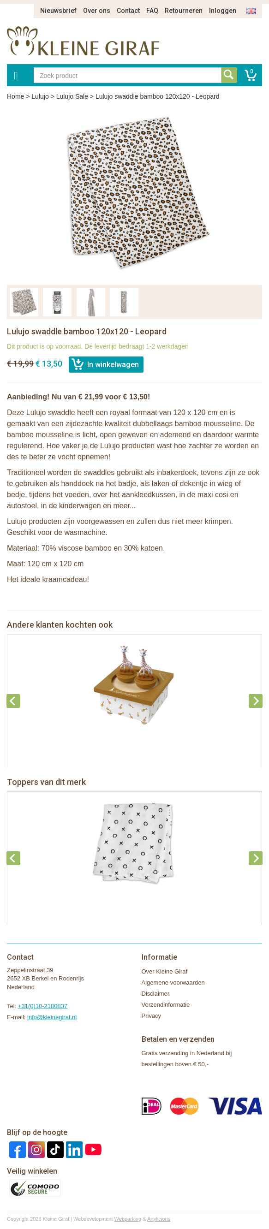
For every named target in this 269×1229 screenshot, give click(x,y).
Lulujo (39, 96)
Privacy (151, 1015)
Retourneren (184, 10)
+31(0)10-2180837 (42, 1006)
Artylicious (158, 1219)
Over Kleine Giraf (165, 971)
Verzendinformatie (166, 1004)
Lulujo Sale (72, 96)
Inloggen (222, 10)
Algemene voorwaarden (173, 982)
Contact (128, 10)
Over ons (96, 10)
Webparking (128, 1219)
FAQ (152, 10)
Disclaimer (156, 993)
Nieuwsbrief (58, 10)
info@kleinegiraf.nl (52, 1017)
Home (15, 96)
